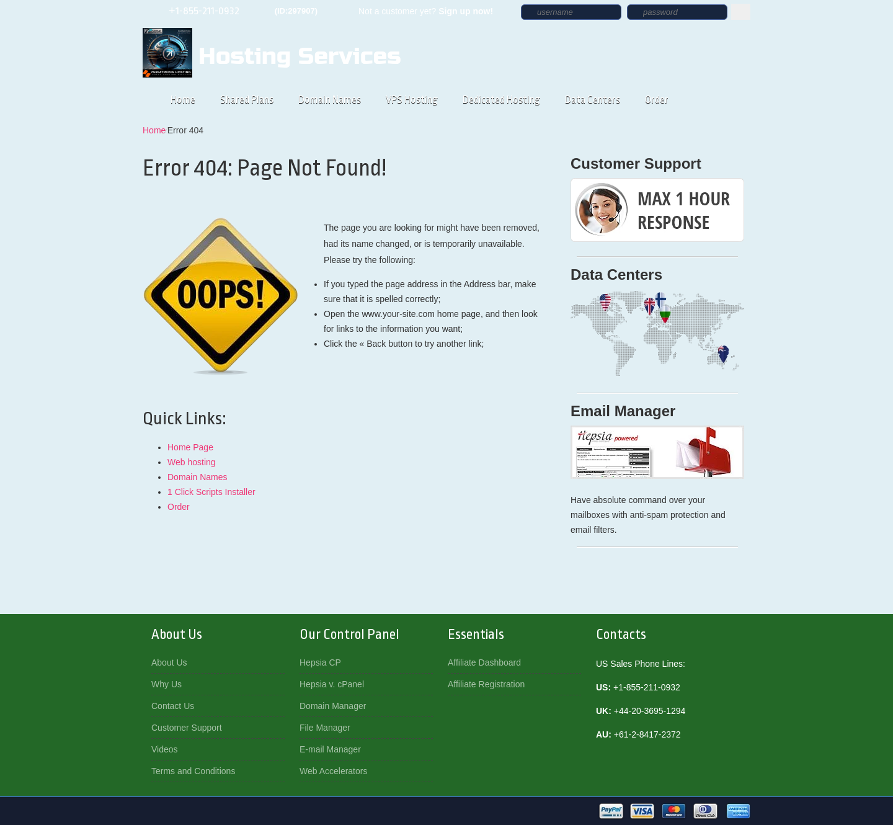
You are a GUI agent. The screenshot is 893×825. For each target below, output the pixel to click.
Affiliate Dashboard (484, 662)
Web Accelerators (333, 771)
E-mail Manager (330, 749)
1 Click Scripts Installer (211, 492)
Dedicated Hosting (501, 99)
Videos (164, 749)
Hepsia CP (320, 662)
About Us (169, 662)
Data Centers (592, 99)
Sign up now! (465, 11)
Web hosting (191, 462)
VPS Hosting (412, 99)
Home (183, 99)
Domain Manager (333, 706)
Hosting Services (299, 56)
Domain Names (329, 99)
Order (657, 99)
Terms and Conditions (193, 771)
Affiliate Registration (486, 684)
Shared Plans (246, 99)
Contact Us (172, 706)
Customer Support (186, 728)
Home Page (190, 447)
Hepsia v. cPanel (332, 684)
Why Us (166, 684)
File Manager (325, 728)
